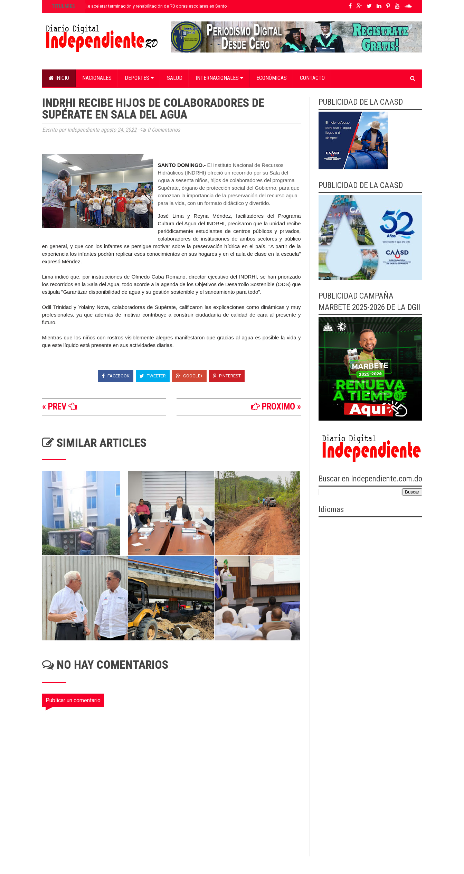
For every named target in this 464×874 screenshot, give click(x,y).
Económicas (271, 78)
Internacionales (219, 78)
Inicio (59, 78)
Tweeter (153, 375)
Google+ (189, 375)
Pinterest (227, 375)
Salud (174, 78)
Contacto (312, 78)
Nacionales (97, 78)
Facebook (116, 375)
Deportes (139, 78)
